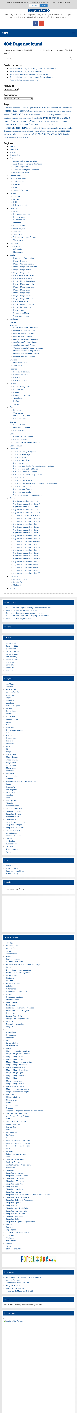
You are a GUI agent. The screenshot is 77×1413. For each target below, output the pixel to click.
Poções (9, 784)
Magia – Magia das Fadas (23, 275)
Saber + (13, 407)
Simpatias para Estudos (22, 489)
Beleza (9, 708)
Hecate (16, 199)
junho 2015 (10, 668)
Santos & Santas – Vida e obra (18, 1165)
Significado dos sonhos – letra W (26, 564)
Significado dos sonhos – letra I (26, 524)
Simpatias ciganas (20, 463)
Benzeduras (11, 711)
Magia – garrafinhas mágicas (17, 1051)
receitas (9, 795)
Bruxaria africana (20, 579)
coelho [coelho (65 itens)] (31, 111)
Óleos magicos (12, 776)
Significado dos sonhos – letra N (26, 539)
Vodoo (9, 1243)
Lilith (15, 202)
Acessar (9, 866)
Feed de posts (12, 868)
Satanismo (17, 231)
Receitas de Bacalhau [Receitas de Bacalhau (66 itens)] (44, 125)
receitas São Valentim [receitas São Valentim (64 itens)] (53, 131)
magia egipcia (12, 760)
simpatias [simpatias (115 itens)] (39, 133)
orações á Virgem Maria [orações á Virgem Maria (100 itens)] (32, 121)
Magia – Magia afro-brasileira (25, 267)
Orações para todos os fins (24, 357)
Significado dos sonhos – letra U (26, 559)
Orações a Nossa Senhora (24, 331)
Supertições (11, 1230)
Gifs (7, 733)
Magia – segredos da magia (17, 1089)
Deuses (13, 193)
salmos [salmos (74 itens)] (30, 134)
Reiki (15, 187)
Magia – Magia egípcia (15, 1073)
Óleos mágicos (12, 1105)
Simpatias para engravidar (24, 486)
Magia (12, 255)
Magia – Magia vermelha (23, 299)
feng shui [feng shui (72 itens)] (7, 115)
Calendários (18, 413)
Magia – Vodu (18, 310)
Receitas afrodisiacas (21, 372)
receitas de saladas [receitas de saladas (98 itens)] (56, 128)
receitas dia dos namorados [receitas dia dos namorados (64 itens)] (19, 131)
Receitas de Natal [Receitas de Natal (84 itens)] (38, 128)
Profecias (17, 401)
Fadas (8, 725)
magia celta (11, 754)
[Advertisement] (38, 914)
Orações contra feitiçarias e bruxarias (28, 348)
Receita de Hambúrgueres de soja (24, 80)
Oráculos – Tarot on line (16, 1121)
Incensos (17, 223)
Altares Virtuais (12, 945)
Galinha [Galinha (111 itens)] (26, 114)
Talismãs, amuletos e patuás (17, 1233)
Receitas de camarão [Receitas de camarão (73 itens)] (59, 125)
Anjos (12, 158)
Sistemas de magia (21, 316)
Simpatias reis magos (15, 828)
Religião (13, 384)
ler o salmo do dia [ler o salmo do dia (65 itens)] (44, 115)
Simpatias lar (11, 819)
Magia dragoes (12, 757)
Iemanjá (9, 741)
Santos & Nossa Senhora (16, 1159)
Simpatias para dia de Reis (17, 1208)
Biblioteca (17, 410)
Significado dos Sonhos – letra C (26, 507)
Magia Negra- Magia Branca (17, 1288)
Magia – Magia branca (22, 270)
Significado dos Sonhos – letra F (26, 515)
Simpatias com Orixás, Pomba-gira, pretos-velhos (33, 466)
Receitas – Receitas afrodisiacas (19, 1140)
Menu (5, 33)
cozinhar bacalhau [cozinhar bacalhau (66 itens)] (40, 111)
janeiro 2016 (11, 649)
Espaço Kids (11, 1013)
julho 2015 (10, 665)
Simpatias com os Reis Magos (25, 469)
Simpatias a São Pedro (15, 1184)
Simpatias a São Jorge (15, 1181)
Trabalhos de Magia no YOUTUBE (19, 1291)
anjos (8, 698)
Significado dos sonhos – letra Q (26, 547)
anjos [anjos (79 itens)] (6, 108)
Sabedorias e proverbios (16, 1154)
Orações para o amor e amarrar (26, 354)
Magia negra (11, 768)
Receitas (13, 369)
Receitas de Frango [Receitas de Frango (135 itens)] (17, 127)
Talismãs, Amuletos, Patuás (24, 237)
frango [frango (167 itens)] (16, 114)
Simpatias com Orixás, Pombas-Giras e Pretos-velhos (28, 1195)
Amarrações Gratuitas (15, 692)
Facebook (35, 1394)
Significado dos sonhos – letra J (26, 527)
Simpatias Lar (18, 478)
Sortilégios (17, 234)
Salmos (13, 422)
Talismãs (9, 846)
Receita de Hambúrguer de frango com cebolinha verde (33, 68)
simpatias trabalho (13, 836)
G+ (44, 1394)
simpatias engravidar (14, 817)
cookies (9, 714)
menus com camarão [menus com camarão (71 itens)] (18, 118)
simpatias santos (13, 830)
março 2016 (11, 643)
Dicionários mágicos (21, 416)
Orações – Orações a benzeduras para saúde (24, 1111)
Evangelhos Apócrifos (22, 395)
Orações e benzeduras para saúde (27, 351)
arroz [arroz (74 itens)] (10, 108)
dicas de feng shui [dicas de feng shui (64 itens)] (65, 111)
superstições (11, 844)
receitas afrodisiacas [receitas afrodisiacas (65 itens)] (51, 121)
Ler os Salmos (19, 425)
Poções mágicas (13, 1124)
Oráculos (13, 360)
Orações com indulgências (24, 345)
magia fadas (11, 763)
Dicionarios (10, 716)
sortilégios (10, 841)
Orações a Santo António (23, 333)
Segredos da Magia (21, 313)
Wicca (12, 588)
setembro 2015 (12, 659)
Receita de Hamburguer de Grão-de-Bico (27, 71)
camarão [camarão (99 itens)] (24, 110)
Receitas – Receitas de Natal (18, 1143)
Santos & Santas (12, 1162)
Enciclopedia (11, 1002)
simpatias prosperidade (15, 822)
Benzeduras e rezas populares (25, 328)
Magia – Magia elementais (24, 284)
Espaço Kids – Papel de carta (18, 1019)
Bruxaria (9, 981)
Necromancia (11, 1100)
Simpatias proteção (14, 825)
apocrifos (10, 700)
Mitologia (10, 773)
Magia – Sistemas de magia (17, 1092)
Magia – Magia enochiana (23, 287)
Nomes (13, 322)
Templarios (10, 1235)
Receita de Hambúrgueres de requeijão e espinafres (31, 77)
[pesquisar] (35, 889)
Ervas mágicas (19, 220)
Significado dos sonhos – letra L (26, 533)
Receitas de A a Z (20, 375)
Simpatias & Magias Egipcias (24, 451)
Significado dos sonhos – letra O (26, 541)
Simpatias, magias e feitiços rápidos (27, 495)
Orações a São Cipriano (22, 336)
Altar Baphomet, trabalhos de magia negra (23, 1277)
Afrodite (16, 196)
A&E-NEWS (14, 149)
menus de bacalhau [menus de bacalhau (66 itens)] (33, 118)
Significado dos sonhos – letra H (26, 521)
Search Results (16, 446)
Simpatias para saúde (22, 492)
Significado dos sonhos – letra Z (26, 573)
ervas (8, 722)
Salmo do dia (18, 431)
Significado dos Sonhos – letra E (26, 513)
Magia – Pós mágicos (22, 307)
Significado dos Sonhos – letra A (26, 501)
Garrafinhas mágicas (14, 730)
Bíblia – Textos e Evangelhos (18, 973)
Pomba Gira (18, 582)
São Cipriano (11, 800)
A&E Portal (14, 146)
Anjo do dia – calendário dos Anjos (27, 164)
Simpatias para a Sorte (22, 480)
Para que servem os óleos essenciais (21, 781)
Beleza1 (16, 184)
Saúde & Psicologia (21, 190)
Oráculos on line (20, 363)
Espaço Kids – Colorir (15, 1016)
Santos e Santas (20, 440)
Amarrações (15, 155)
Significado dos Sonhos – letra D (26, 510)
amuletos (10, 695)
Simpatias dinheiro (13, 814)
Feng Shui (14, 243)
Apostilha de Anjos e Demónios (26, 170)
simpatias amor (12, 806)
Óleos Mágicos (19, 228)
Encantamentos (19, 217)
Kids (8, 746)
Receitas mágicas (20, 380)
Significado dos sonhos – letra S (26, 553)
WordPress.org (12, 874)
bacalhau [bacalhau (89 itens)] (17, 108)
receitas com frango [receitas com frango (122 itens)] (24, 124)
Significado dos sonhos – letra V (26, 562)
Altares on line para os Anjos (25, 161)
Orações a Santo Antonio (16, 1113)
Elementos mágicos (21, 214)
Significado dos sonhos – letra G (26, 518)
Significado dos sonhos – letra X (26, 567)
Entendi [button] (44, 5)
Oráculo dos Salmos (21, 428)
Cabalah (16, 211)
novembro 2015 (12, 654)
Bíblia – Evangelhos (21, 387)
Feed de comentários (15, 871)
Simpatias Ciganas (13, 811)
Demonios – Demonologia (24, 258)
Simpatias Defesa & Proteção (25, 472)
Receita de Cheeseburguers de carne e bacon (29, 74)
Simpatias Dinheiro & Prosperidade (27, 475)
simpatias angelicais (14, 809)
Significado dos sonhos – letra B (26, 504)
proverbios (10, 792)
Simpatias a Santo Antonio (17, 1176)
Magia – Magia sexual (22, 296)
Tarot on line (18, 366)
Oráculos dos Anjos (21, 173)
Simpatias (14, 449)
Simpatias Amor (19, 457)
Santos (12, 434)
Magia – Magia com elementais (19, 1062)
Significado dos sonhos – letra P (26, 544)
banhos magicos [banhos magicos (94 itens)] (41, 107)
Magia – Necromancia (22, 301)
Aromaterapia (18, 182)
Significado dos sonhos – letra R (26, 550)
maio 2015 (10, 670)
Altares (13, 152)
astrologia (10, 703)
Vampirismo (18, 240)
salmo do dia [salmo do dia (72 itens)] (22, 134)
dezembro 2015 (12, 651)
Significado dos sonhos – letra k (26, 530)
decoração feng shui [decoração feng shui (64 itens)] (53, 111)
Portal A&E (10, 787)
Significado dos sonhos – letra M (26, 536)
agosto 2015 (11, 662)
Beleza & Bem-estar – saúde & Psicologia (23, 964)
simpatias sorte (12, 833)
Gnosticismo (18, 398)
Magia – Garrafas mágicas (23, 264)
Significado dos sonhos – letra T (26, 556)
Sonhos (13, 498)
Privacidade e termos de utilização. (20, 1374)
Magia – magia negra (14, 1081)
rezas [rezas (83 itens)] (62, 131)
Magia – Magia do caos (22, 278)
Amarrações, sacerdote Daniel (18, 1283)
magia (8, 752)
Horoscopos (15, 246)
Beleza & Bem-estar (18, 179)
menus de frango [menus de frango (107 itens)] (49, 117)
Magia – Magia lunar (21, 290)
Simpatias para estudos (15, 1214)
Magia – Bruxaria (20, 261)
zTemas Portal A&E (13, 1249)
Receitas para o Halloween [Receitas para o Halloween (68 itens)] (37, 131)
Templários (17, 404)
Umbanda (14, 576)
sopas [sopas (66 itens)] (14, 137)
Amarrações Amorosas (15, 1280)
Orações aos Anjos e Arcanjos (25, 339)
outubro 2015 (11, 657)
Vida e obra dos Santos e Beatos (26, 442)
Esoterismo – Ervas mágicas (17, 1011)
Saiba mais (34, 5)
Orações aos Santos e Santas (25, 342)
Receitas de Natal (20, 377)
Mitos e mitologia (20, 205)
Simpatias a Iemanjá (21, 454)
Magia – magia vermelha (16, 1086)
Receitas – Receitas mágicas (18, 1146)
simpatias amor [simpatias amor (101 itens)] (53, 134)
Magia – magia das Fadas (16, 1065)
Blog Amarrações (13, 1285)
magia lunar (11, 765)
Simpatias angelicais (21, 460)
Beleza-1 (9, 967)
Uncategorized (12, 849)
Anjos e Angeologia (21, 167)
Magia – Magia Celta (21, 273)
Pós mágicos (11, 790)
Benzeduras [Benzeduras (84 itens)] (56, 108)
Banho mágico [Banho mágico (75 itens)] (27, 108)
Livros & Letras (19, 419)
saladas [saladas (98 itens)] (13, 134)
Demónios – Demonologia (17, 992)
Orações (13, 325)
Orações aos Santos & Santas (18, 1116)
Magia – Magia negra (21, 293)
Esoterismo (14, 208)
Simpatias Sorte (12, 1219)
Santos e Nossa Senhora (23, 437)
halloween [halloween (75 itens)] (35, 115)
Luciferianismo (19, 226)
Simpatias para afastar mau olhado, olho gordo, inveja (35, 483)
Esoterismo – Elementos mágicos (20, 1008)
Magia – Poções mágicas (23, 304)
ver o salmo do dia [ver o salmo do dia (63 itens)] (22, 137)
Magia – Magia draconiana (24, 281)
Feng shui (10, 727)
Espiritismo (17, 392)
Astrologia (17, 249)
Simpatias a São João (15, 1178)
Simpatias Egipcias (13, 1203)
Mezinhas (14, 319)
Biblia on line (18, 389)
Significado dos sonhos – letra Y (26, 570)
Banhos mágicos (16, 176)
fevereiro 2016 (12, 646)
